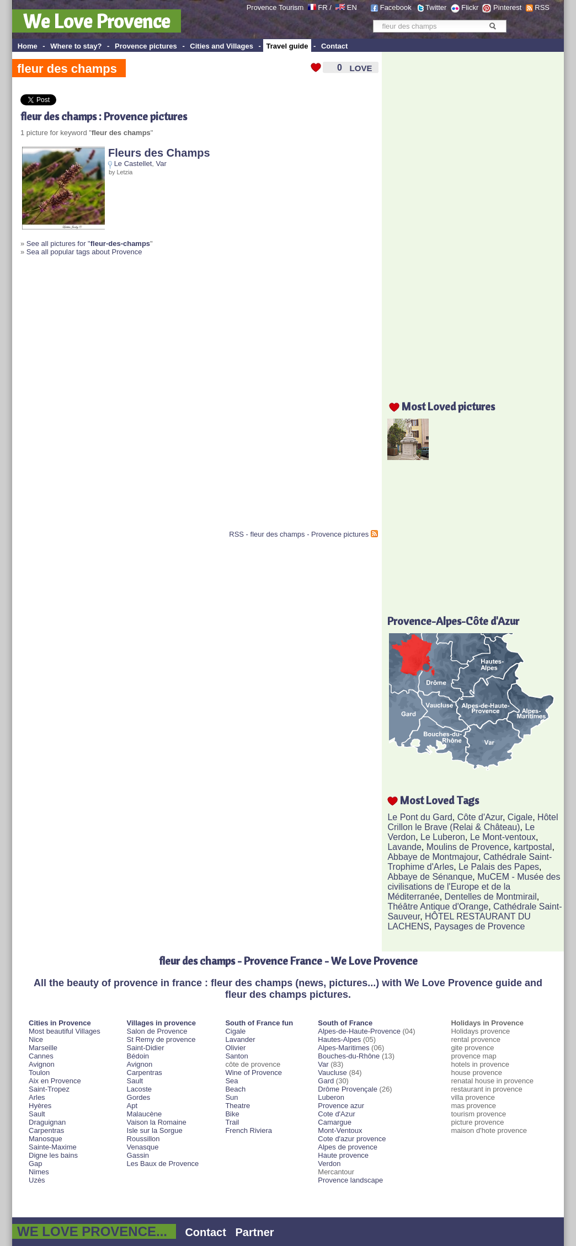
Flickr (469, 7)
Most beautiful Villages (64, 1031)
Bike (232, 1114)
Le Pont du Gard (419, 817)
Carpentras (46, 1130)
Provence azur (341, 1105)
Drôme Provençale (347, 1089)
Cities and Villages (221, 46)
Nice (36, 1039)
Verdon (329, 1163)
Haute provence (343, 1155)
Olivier (235, 1048)
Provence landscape (350, 1180)
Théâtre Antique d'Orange (437, 906)
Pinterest (507, 7)
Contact (334, 46)
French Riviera (248, 1130)
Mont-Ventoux (340, 1130)
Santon (236, 1056)
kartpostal (533, 847)
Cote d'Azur (336, 1114)
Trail (232, 1122)
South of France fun (259, 1023)
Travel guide (287, 46)
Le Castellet (133, 163)
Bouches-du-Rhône (349, 1056)
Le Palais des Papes (498, 866)
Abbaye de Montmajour (432, 857)
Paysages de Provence (479, 926)
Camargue (334, 1122)
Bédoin (138, 1056)
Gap (35, 1163)
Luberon (331, 1097)
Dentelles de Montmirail (491, 896)
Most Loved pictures (448, 406)
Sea (231, 1081)
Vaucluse (332, 1072)
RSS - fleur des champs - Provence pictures (299, 534)
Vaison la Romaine (156, 1122)
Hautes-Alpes (339, 1039)
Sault (37, 1114)
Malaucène (144, 1114)
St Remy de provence (161, 1039)
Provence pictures (146, 46)
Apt (132, 1105)
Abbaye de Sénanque (429, 876)
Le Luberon (442, 837)
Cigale (520, 817)
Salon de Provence (157, 1031)
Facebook (396, 7)
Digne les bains (53, 1155)
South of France (345, 1023)
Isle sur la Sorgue (155, 1130)
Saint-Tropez (49, 1089)
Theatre (237, 1105)
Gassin (138, 1155)
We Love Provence (96, 21)
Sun (231, 1097)
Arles (37, 1097)
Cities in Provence (60, 1023)
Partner (255, 1232)
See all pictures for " (88, 243)
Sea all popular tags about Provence (84, 252)
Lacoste (139, 1089)
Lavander (240, 1039)
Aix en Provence (55, 1081)
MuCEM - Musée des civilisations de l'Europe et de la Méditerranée (473, 886)
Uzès (37, 1180)
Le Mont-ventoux (503, 837)
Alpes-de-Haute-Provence (359, 1031)
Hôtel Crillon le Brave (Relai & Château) (472, 822)
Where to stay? (76, 46)
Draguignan (47, 1122)
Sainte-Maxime (53, 1147)
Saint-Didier (145, 1048)
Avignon (42, 1064)
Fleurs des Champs (159, 153)
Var (161, 163)
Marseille (43, 1048)
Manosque (45, 1139)
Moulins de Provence (467, 847)
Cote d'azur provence (352, 1139)
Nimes (39, 1172)
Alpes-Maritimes (343, 1048)
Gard (326, 1081)
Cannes (41, 1056)
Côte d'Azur (480, 817)
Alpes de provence (347, 1147)
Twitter (435, 7)
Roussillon (143, 1139)
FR (322, 7)
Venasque (143, 1147)
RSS (542, 7)
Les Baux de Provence (163, 1163)
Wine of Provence (253, 1072)
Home (28, 46)
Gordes (139, 1097)
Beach (235, 1089)
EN (352, 7)
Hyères (40, 1105)
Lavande (404, 847)
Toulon (39, 1072)
